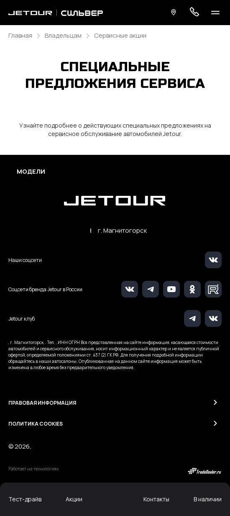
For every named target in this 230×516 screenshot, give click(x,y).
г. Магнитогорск (122, 230)
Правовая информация (42, 402)
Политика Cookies (35, 423)
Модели (31, 171)
